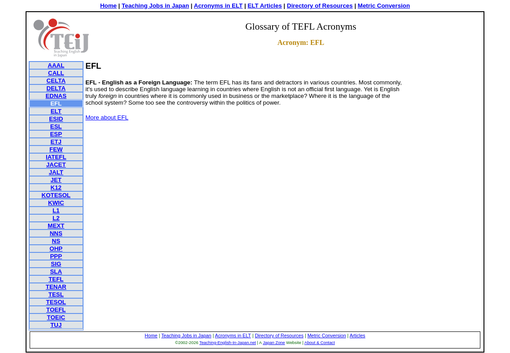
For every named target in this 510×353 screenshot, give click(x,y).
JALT (56, 172)
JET (56, 179)
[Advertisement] (445, 196)
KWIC (56, 202)
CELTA (56, 80)
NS (56, 241)
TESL (56, 294)
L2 (56, 218)
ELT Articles (265, 5)
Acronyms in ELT (218, 5)
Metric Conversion (384, 5)
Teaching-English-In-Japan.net (227, 342)
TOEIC (56, 317)
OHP (55, 248)
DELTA (56, 88)
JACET (56, 164)
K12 (56, 187)
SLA (56, 271)
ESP (56, 134)
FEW (56, 149)
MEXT (56, 225)
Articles (357, 335)
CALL (56, 73)
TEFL (55, 279)
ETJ (56, 141)
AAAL (56, 65)
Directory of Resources (320, 5)
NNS (56, 233)
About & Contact (319, 342)
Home (108, 5)
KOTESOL (56, 195)
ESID (56, 118)
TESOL (56, 302)
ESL (56, 126)
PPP (56, 256)
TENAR (56, 286)
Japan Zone (274, 342)
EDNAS (55, 96)
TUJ (56, 325)
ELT (56, 111)
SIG (56, 263)
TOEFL (56, 309)
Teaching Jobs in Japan (155, 5)
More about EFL (106, 117)
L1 (56, 210)
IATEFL (56, 157)
